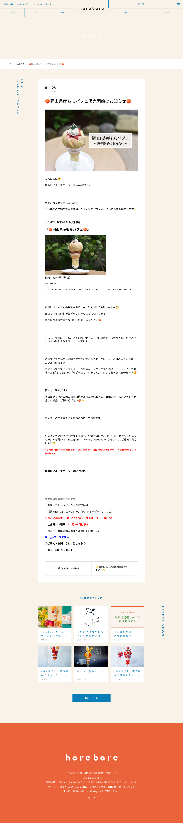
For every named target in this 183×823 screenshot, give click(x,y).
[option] (37, 4)
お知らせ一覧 (91, 698)
